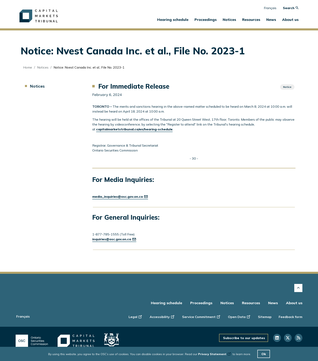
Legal (136, 316)
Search (291, 8)
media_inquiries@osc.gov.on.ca (120, 196)
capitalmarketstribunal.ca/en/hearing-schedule (134, 129)
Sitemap (265, 317)
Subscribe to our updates (244, 338)
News (273, 303)
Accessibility (162, 316)
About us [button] (290, 19)
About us (294, 303)
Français (270, 8)
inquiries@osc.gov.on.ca (114, 239)
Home (27, 67)
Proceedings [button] (205, 19)
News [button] (271, 19)
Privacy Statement (215, 354)
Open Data (239, 316)
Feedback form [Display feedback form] (290, 317)
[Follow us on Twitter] (288, 338)
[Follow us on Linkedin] (277, 338)
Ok (263, 354)
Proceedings (201, 303)
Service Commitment (201, 316)
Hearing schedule (172, 19)
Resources (251, 303)
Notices (229, 19)
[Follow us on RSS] (298, 338)
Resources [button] (251, 19)
